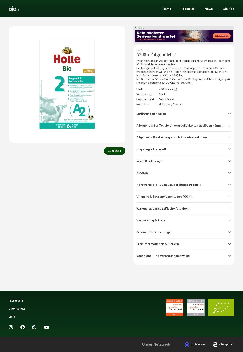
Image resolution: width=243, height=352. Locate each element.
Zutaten (183, 173)
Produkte (188, 9)
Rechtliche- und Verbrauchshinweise (183, 256)
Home (167, 9)
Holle (139, 49)
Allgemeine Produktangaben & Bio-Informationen (183, 137)
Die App (228, 9)
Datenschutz (17, 308)
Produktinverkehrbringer (183, 232)
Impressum (16, 300)
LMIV (12, 316)
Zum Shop (114, 150)
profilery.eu (195, 344)
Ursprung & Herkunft (183, 149)
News (209, 9)
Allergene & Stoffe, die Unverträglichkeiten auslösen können (183, 125)
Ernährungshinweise (183, 114)
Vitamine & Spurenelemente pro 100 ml (183, 196)
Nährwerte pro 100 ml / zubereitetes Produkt (183, 185)
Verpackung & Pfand (183, 220)
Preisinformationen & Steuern (183, 244)
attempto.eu (223, 344)
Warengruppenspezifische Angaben (183, 208)
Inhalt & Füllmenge (183, 161)
